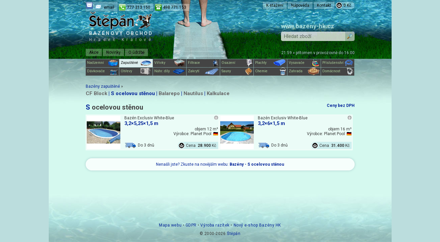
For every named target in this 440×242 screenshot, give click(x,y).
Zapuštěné (136, 63)
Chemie (270, 71)
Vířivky (169, 63)
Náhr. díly (169, 71)
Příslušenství (337, 63)
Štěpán (233, 233)
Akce (93, 52)
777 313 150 (138, 7)
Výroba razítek (214, 225)
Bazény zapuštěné (103, 86)
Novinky (113, 52)
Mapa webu (170, 225)
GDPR (191, 225)
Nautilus (193, 93)
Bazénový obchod (121, 36)
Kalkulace (218, 93)
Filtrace (203, 63)
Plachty (270, 63)
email (109, 7)
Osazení (237, 63)
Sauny (237, 71)
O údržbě (136, 52)
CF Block (96, 93)
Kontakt (324, 5)
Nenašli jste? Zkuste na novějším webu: (220, 164)
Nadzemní (102, 63)
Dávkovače (102, 71)
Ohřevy (136, 71)
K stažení (274, 5)
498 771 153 (174, 7)
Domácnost (337, 71)
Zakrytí (203, 71)
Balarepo (169, 93)
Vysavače (304, 63)
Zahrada (304, 71)
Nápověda (300, 5)
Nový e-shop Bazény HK (257, 225)
